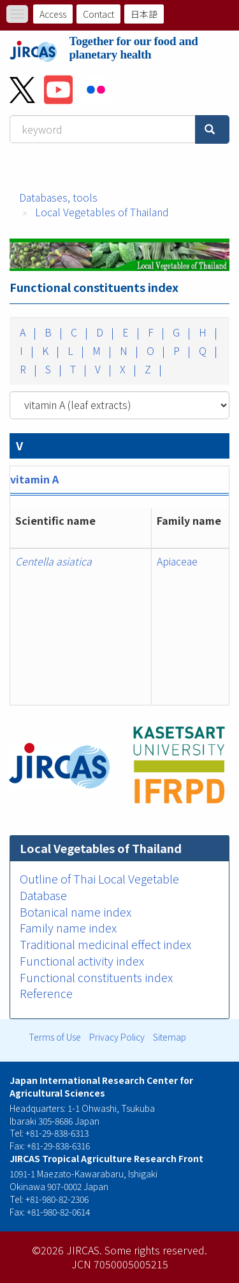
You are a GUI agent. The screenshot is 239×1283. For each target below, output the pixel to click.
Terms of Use (55, 1036)
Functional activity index (82, 960)
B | (52, 332)
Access (53, 14)
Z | (152, 369)
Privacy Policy (117, 1036)
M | (101, 350)
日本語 (144, 14)
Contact (98, 14)
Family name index (68, 927)
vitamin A (34, 479)
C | (78, 332)
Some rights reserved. (156, 1250)
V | (102, 369)
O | (154, 350)
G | (180, 332)
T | (77, 369)
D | (104, 332)
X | (126, 369)
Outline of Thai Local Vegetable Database (99, 886)
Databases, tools (58, 197)
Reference (46, 993)
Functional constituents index (96, 977)
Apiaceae (177, 561)
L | (74, 350)
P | (181, 350)
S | (52, 369)
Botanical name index (75, 911)
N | (127, 350)
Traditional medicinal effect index (105, 944)
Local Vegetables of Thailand (102, 211)
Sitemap (169, 1036)
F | (154, 332)
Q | (206, 350)
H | (206, 332)
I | (25, 350)
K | (49, 350)
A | (26, 332)
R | (27, 369)
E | (130, 332)
